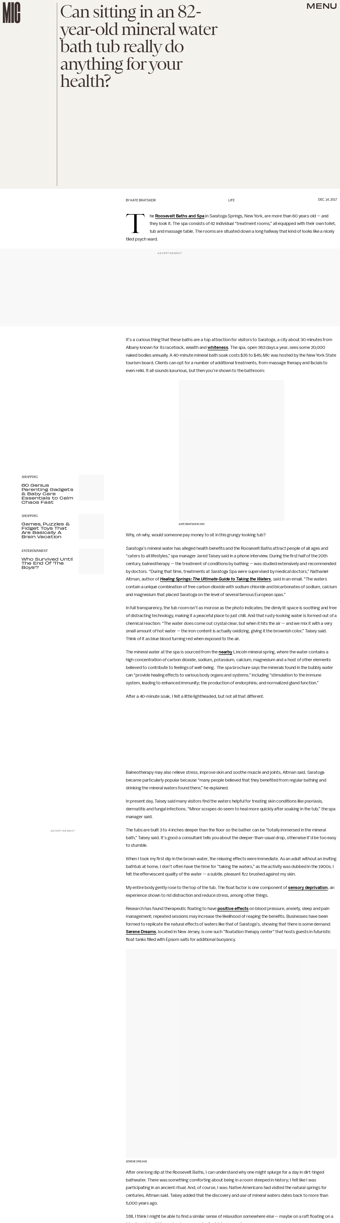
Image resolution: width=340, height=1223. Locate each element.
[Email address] (62, 416)
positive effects (232, 908)
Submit (92, 429)
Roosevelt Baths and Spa (179, 216)
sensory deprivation (308, 887)
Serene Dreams (141, 931)
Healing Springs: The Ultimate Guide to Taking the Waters (215, 579)
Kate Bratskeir (143, 200)
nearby (225, 652)
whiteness (218, 347)
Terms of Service (87, 436)
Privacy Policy (31, 439)
